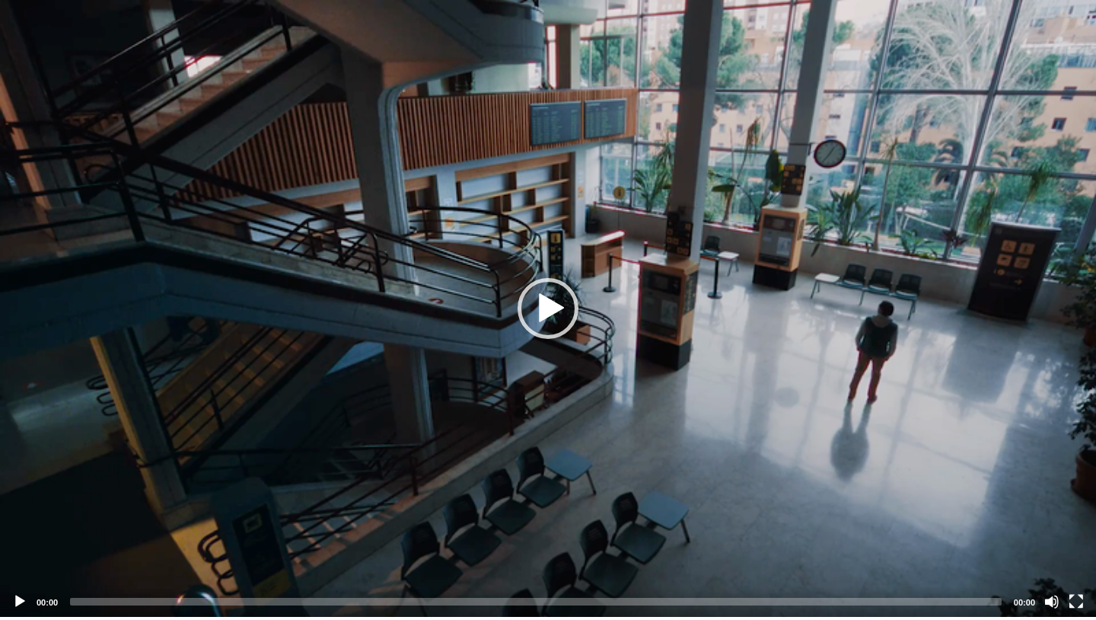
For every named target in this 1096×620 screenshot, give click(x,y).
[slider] (536, 602)
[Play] (19, 601)
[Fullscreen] (1076, 601)
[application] (548, 308)
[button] (548, 308)
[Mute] (1051, 601)
